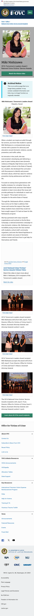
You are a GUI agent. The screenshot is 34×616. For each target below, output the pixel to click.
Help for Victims (7, 498)
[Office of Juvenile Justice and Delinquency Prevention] (6, 566)
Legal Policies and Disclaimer (10, 591)
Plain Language (5, 582)
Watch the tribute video (17, 73)
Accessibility (5, 578)
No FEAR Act (5, 595)
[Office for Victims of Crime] (17, 566)
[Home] (18, 12)
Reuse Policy (6, 447)
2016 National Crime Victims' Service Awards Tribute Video (14, 269)
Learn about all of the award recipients (17, 415)
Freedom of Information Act (9, 599)
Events (4, 527)
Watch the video (8, 282)
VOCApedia (5, 467)
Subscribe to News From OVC (11, 443)
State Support (6, 476)
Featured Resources (8, 523)
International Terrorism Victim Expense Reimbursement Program (14, 488)
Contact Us (5, 438)
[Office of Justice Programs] (5, 12)
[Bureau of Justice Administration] (7, 559)
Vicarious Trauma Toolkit (10, 507)
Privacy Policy (5, 586)
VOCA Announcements (9, 463)
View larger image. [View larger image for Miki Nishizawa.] (7, 135)
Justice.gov (4, 608)
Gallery (7, 21)
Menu (30, 12)
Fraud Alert (5, 532)
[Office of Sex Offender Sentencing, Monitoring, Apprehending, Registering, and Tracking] (27, 566)
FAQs (3, 494)
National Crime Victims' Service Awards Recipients (14, 23)
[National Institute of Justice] (27, 559)
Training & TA (6, 503)
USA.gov (3, 604)
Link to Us (5, 452)
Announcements (7, 518)
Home (3, 21)
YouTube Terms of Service (15, 262)
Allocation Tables (7, 472)
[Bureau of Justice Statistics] (17, 560)
